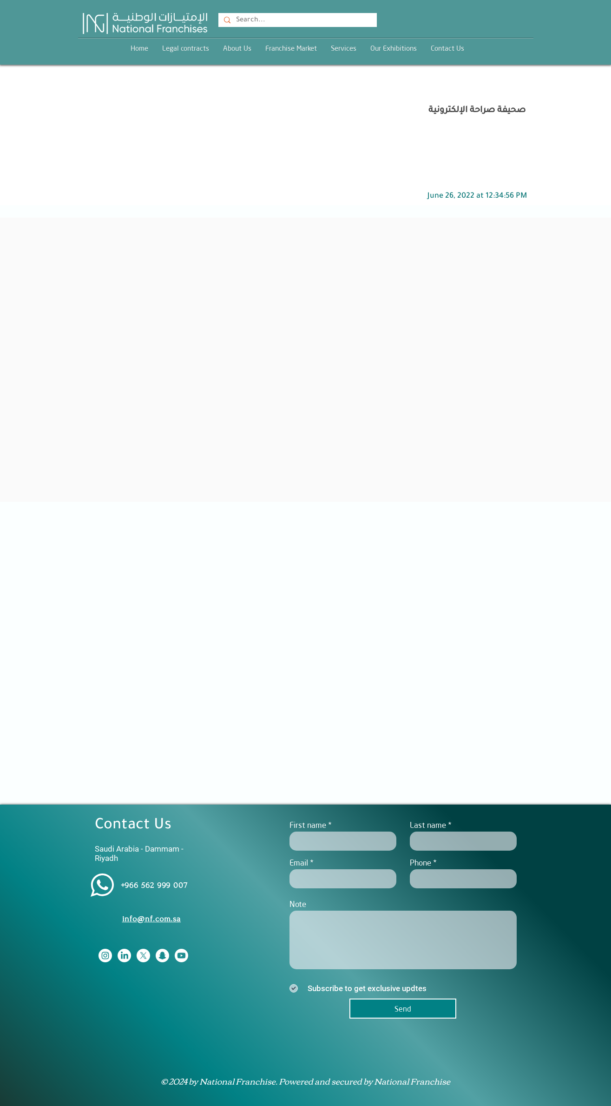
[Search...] (296, 21)
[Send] (402, 1009)
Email (298, 862)
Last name (428, 825)
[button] (343, 48)
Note (297, 904)
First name (307, 825)
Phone (420, 862)
